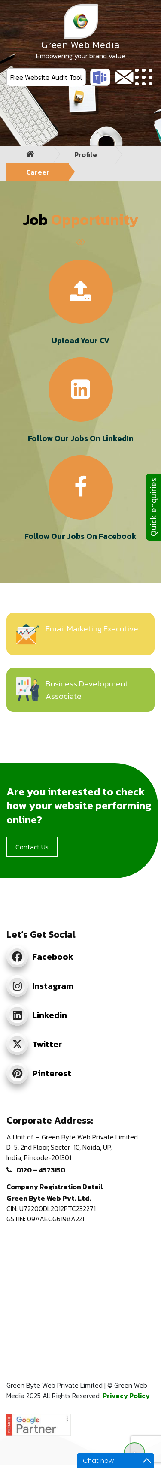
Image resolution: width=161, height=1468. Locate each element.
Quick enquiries (153, 507)
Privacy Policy (126, 1395)
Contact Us (32, 847)
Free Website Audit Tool (46, 77)
